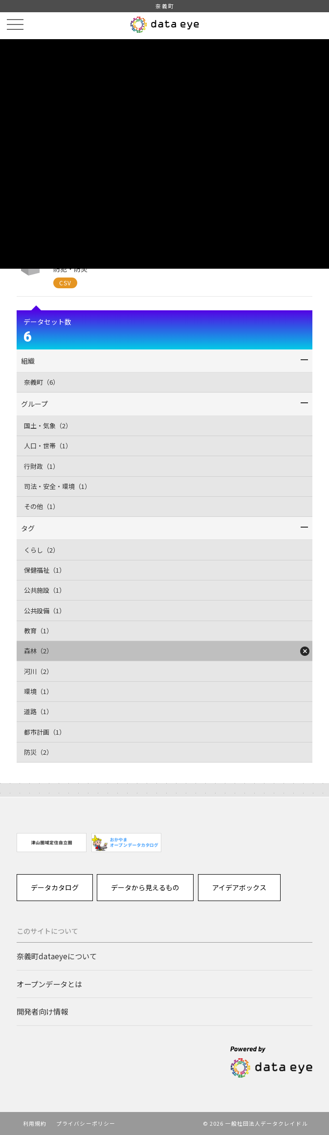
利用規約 (34, 1123)
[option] (51, 843)
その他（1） (41, 506)
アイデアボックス (239, 887)
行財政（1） (41, 466)
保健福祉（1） (45, 570)
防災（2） (38, 752)
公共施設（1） (45, 590)
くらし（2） (41, 550)
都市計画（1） (45, 732)
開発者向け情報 (42, 1011)
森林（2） (38, 650)
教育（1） (38, 630)
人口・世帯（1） (48, 445)
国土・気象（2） (48, 425)
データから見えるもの (145, 887)
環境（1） (38, 691)
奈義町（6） (41, 382)
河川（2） (38, 671)
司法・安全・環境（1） (57, 486)
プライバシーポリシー (85, 1123)
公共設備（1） (45, 610)
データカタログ (55, 887)
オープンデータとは (49, 983)
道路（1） (38, 711)
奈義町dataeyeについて (57, 955)
